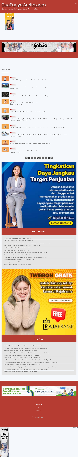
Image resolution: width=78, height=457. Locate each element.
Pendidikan (12, 77)
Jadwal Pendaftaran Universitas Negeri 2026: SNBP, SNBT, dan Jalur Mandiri (22, 245)
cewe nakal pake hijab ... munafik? (12, 262)
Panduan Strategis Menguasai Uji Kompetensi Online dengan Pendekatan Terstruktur (30, 143)
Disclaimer (39, 410)
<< (26, 157)
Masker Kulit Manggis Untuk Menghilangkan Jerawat (16, 250)
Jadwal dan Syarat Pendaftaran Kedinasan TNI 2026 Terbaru (18, 240)
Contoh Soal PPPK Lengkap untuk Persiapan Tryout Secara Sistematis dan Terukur (29, 80)
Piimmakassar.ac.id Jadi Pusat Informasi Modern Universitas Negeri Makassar (22, 357)
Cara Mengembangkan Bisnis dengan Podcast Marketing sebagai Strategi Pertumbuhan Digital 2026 (28, 360)
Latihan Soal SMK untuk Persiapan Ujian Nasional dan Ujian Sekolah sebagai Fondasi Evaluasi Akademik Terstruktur (37, 127)
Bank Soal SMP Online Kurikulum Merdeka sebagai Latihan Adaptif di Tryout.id (22, 364)
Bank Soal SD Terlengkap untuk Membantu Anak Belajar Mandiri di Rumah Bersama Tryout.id (26, 348)
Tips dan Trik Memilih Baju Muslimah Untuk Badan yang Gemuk (19, 259)
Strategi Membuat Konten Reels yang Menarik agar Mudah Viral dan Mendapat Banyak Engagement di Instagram (31, 367)
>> (51, 157)
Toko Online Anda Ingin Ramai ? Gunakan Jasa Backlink (17, 247)
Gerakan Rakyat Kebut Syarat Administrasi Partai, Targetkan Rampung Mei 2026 (23, 345)
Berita (39, 407)
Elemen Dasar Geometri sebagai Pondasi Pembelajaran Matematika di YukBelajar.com (30, 95)
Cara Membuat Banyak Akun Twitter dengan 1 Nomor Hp (17, 238)
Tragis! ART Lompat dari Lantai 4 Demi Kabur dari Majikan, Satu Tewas (20, 350)
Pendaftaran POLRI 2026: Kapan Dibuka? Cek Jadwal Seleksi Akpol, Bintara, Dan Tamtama (25, 257)
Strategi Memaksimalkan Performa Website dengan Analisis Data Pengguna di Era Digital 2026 (26, 369)
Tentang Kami (39, 404)
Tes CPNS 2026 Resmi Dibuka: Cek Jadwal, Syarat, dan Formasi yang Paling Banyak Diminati (26, 252)
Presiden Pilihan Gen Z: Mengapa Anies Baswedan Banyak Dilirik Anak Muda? (22, 355)
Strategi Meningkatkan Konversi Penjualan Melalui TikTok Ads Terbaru (20, 371)
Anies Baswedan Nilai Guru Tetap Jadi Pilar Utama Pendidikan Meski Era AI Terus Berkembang (26, 352)
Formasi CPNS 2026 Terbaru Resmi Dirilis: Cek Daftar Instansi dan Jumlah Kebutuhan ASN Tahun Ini (27, 243)
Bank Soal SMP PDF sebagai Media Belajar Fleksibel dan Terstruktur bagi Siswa (28, 111)
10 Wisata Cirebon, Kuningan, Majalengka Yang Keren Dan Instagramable (21, 254)
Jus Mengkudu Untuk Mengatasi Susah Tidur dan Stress (17, 264)
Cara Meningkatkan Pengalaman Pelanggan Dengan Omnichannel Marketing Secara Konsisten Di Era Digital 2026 (31, 362)
